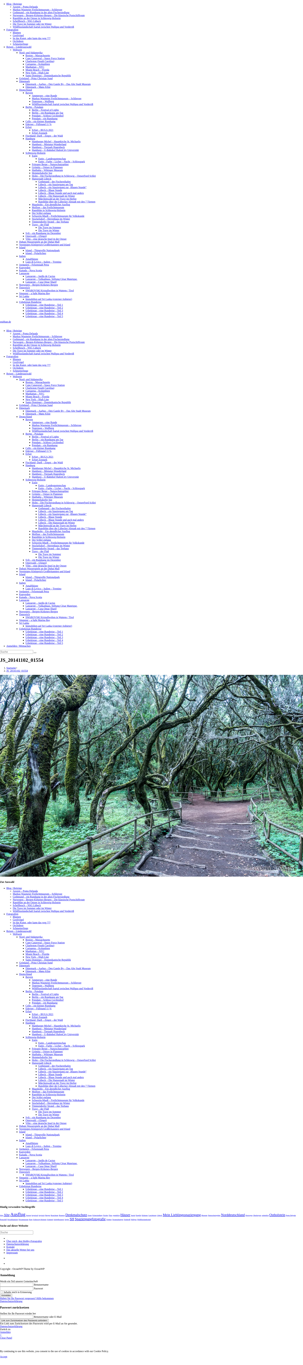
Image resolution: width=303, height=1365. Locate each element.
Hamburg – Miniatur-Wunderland (49, 144)
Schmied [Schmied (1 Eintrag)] (50, 1219)
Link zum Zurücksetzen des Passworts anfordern (24, 1320)
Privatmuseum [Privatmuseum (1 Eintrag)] (24, 1219)
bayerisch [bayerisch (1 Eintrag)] (35, 1215)
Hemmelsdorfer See (42, 173)
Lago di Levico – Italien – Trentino (43, 262)
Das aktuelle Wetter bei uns (20, 1249)
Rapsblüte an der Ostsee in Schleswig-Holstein (37, 18)
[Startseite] (11, 668)
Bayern (29, 92)
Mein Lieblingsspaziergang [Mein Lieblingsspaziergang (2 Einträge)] (182, 1215)
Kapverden (24, 267)
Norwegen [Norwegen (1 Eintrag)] (248, 1215)
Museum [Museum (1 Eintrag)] (204, 1215)
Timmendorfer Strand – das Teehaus (50, 221)
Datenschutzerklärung (17, 1244)
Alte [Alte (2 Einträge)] (7, 1215)
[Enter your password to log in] (16, 1288)
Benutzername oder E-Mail (48, 1316)
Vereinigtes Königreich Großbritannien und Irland (44, 244)
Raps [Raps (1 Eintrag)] (30, 1219)
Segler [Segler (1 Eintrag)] (67, 1219)
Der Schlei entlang (41, 213)
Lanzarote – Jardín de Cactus (40, 276)
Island (22, 247)
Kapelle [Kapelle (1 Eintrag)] (138, 1215)
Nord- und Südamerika (31, 52)
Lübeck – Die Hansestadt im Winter (56, 196)
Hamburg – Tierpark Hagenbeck (48, 147)
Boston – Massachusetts (38, 55)
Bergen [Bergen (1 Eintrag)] (47, 1215)
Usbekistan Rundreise (30, 302)
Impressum (12, 1252)
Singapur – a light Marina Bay (34, 293)
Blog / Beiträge (14, 4)
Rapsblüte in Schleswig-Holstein (48, 210)
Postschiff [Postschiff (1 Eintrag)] (3, 1219)
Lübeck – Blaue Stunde (50, 190)
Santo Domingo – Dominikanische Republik (48, 75)
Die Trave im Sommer (49, 227)
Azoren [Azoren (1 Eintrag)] (28, 1215)
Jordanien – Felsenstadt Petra (34, 264)
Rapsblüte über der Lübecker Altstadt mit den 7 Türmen (66, 201)
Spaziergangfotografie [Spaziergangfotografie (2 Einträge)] (90, 1219)
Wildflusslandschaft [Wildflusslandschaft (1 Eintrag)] (144, 1219)
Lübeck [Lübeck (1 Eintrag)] (159, 1215)
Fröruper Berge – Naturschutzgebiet (50, 164)
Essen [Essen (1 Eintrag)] (90, 1215)
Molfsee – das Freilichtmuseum (48, 207)
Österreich (24, 287)
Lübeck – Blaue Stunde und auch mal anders (61, 193)
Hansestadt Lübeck (41, 178)
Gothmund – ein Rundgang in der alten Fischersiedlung (41, 12)
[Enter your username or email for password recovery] (16, 1317)
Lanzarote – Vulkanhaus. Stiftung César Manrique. (51, 279)
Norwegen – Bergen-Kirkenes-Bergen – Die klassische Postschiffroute (49, 15)
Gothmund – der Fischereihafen (54, 181)
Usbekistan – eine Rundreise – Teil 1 (44, 305)
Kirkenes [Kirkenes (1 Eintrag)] (145, 1215)
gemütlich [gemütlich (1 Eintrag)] (116, 1215)
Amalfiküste (32, 259)
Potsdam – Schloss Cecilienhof (48, 115)
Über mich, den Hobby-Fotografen (24, 1241)
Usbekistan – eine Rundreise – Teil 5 (44, 316)
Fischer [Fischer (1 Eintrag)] (105, 1215)
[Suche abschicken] (35, 652)
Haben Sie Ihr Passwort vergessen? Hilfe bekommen (27, 1298)
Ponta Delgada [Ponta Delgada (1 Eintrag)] (291, 1215)
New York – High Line (37, 72)
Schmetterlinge (20, 44)
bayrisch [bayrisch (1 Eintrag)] (41, 1215)
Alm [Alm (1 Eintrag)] (1, 1215)
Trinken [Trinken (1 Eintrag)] (108, 1219)
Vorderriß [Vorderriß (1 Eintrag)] (127, 1219)
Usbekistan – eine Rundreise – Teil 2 (44, 307)
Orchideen (18, 41)
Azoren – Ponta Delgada (25, 6)
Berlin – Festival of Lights (45, 110)
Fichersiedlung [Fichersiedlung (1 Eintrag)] (97, 1215)
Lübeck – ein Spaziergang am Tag (55, 184)
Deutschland (25, 90)
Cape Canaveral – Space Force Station (45, 58)
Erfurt (29, 127)
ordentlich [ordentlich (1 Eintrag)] (265, 1215)
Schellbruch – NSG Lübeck (27, 21)
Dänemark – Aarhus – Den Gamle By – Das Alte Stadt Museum (58, 84)
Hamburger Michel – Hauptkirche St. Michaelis (56, 141)
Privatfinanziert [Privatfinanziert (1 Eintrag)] (12, 1219)
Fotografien (12, 29)
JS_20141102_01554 (17, 670)
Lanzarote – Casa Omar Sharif (41, 282)
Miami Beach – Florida (37, 69)
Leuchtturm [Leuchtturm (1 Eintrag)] (152, 1215)
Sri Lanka (24, 296)
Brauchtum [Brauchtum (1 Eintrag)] (54, 1215)
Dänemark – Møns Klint (38, 87)
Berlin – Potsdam (34, 107)
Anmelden (6, 1295)
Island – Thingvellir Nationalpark (43, 250)
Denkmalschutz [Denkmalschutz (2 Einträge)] (76, 1215)
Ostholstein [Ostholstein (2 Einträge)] (277, 1215)
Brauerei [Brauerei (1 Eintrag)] (62, 1215)
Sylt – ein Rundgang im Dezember (43, 233)
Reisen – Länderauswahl (18, 47)
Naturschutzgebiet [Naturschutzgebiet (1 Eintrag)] (214, 1215)
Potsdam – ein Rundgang (44, 118)
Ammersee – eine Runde (44, 95)
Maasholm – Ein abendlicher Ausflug (51, 204)
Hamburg (30, 138)
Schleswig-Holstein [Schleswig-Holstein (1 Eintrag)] (39, 1219)
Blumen (17, 32)
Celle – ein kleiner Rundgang (40, 121)
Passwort (38, 1288)
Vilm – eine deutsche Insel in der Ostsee (46, 239)
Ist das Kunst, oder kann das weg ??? (31, 38)
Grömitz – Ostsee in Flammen (47, 167)
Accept (3, 1356)
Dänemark (24, 81)
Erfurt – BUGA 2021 (42, 130)
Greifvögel (18, 35)
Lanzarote (24, 273)
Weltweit (17, 49)
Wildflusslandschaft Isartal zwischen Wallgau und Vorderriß (43, 26)
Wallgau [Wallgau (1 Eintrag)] (134, 1219)
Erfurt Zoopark (39, 133)
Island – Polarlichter (36, 253)
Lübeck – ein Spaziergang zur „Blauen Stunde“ (62, 187)
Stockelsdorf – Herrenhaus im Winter (51, 219)
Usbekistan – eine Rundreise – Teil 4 (44, 313)
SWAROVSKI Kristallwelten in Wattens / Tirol (50, 290)
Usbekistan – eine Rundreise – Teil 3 (44, 310)
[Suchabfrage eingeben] (16, 652)
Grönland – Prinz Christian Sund (36, 78)
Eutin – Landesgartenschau (52, 158)
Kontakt (10, 1247)
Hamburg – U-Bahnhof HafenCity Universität (55, 150)
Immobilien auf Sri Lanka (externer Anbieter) (49, 299)
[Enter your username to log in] (16, 1285)
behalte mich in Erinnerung (16, 1292)
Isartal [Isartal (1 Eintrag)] (133, 1215)
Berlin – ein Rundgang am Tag (47, 112)
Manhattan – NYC (35, 67)
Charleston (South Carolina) (40, 61)
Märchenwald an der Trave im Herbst (57, 198)
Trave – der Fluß (40, 224)
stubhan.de (5, 321)
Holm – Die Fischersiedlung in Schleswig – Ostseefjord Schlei (64, 176)
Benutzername (41, 1284)
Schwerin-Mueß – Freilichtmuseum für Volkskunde (58, 216)
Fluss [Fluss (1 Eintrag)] (110, 1215)
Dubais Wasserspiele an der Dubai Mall (39, 241)
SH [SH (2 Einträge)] (72, 1219)
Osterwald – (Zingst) (36, 236)
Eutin (34, 155)
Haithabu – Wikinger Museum (47, 170)
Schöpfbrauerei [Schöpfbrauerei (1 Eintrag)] (59, 1219)
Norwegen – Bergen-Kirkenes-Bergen (38, 284)
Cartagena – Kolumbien (38, 64)
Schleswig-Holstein (35, 153)
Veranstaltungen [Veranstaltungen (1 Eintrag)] (117, 1219)
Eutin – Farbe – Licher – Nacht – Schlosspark (61, 161)
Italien (22, 256)
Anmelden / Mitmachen (18, 646)
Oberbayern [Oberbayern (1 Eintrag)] (257, 1215)
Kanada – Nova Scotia (30, 270)
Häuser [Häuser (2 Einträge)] (125, 1215)
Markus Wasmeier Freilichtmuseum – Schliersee (37, 9)
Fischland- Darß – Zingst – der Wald (44, 135)
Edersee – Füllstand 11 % (39, 124)
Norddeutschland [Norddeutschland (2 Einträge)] (233, 1215)
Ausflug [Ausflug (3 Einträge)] (18, 1214)
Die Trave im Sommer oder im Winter (32, 24)
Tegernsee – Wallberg (43, 101)
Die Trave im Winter (48, 230)
